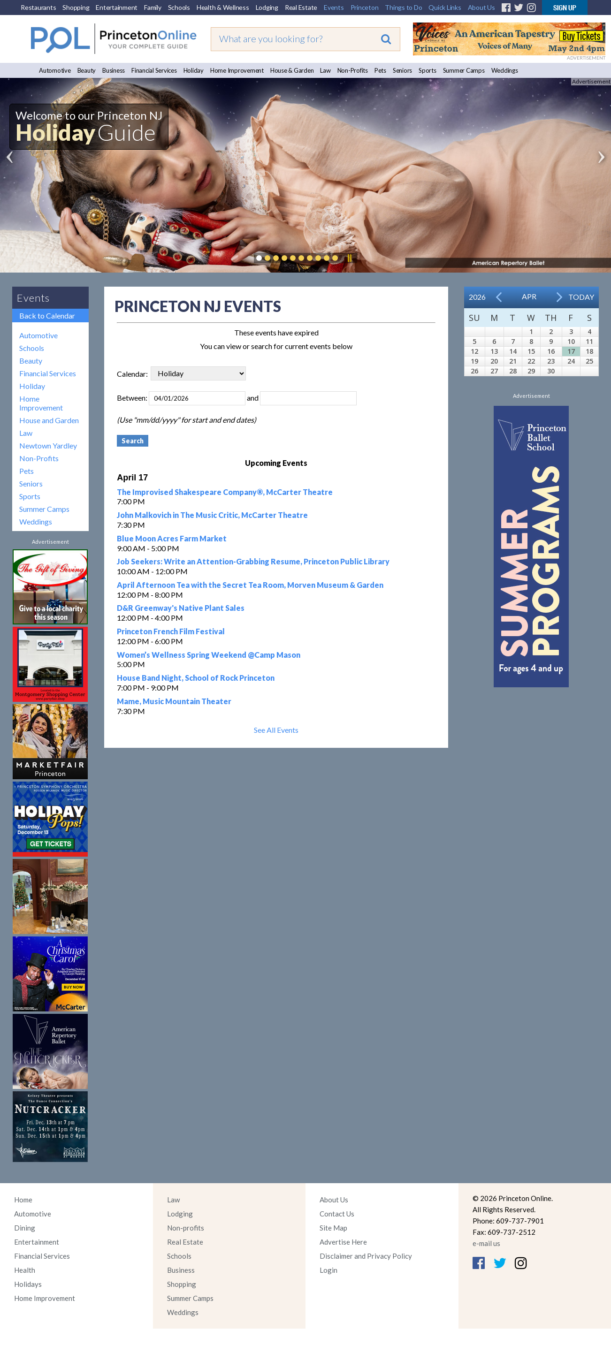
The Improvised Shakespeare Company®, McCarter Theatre (225, 491)
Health (24, 1270)
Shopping (75, 7)
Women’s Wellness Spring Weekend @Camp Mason (208, 654)
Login (328, 1270)
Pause (349, 258)
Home (23, 1199)
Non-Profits (352, 70)
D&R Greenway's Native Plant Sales (180, 607)
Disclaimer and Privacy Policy (366, 1256)
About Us (481, 7)
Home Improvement (237, 70)
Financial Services (154, 70)
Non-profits (185, 1228)
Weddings (504, 70)
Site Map (333, 1228)
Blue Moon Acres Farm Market (172, 538)
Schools (179, 7)
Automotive (55, 70)
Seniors (402, 70)
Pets (380, 70)
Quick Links (444, 7)
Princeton (365, 7)
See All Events (276, 729)
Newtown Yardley (48, 445)
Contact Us (337, 1213)
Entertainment (116, 7)
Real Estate (301, 7)
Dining (24, 1228)
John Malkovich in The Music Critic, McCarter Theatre (212, 514)
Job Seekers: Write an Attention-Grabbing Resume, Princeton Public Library (253, 561)
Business (113, 70)
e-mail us (486, 1243)
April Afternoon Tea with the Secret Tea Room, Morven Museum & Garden (250, 584)
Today (581, 296)
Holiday (193, 70)
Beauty (86, 70)
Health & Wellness (223, 7)
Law (325, 70)
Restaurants (38, 7)
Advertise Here (343, 1242)
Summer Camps (464, 70)
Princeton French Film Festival (171, 631)
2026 (477, 296)
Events (334, 7)
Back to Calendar (47, 315)
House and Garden (49, 420)
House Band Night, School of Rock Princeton (196, 677)
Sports (427, 70)
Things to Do (403, 7)
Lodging (267, 7)
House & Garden (292, 70)
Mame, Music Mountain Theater (174, 701)
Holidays (28, 1284)
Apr (529, 296)
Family (152, 7)
